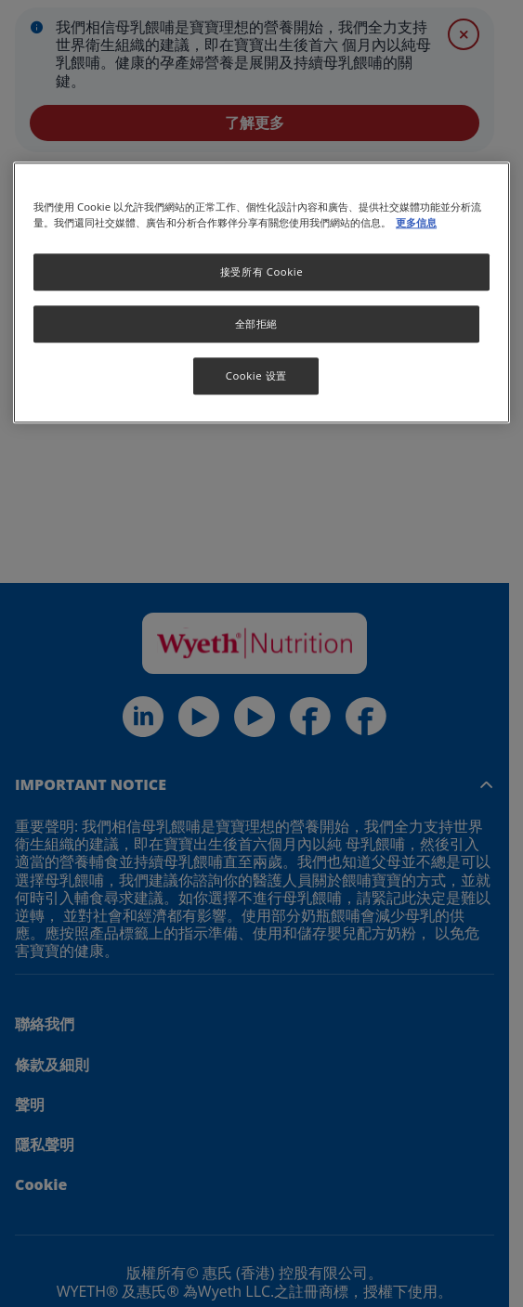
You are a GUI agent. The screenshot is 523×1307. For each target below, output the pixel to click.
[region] (261, 293)
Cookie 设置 (256, 376)
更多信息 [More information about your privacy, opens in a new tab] (416, 223)
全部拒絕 (256, 324)
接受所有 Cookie (261, 272)
